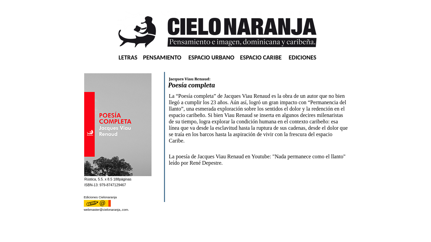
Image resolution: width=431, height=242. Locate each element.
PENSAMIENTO (162, 57)
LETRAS (128, 57)
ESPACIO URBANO (211, 57)
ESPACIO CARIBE (261, 57)
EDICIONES (302, 57)
